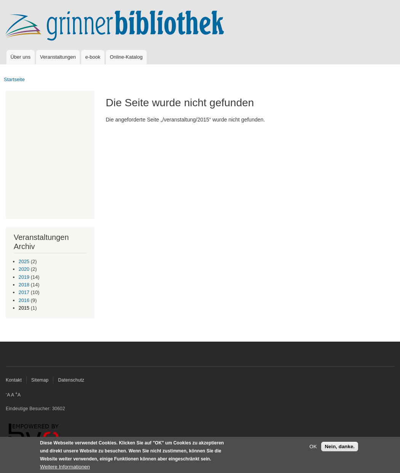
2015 (24, 308)
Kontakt (14, 380)
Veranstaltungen (58, 57)
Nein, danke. (340, 446)
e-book (93, 57)
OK (313, 446)
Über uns (20, 57)
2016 (24, 300)
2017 (24, 292)
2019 (24, 277)
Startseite (14, 79)
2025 (24, 261)
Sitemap (39, 380)
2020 (24, 269)
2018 (24, 285)
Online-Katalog (126, 57)
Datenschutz (71, 380)
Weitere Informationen (65, 467)
